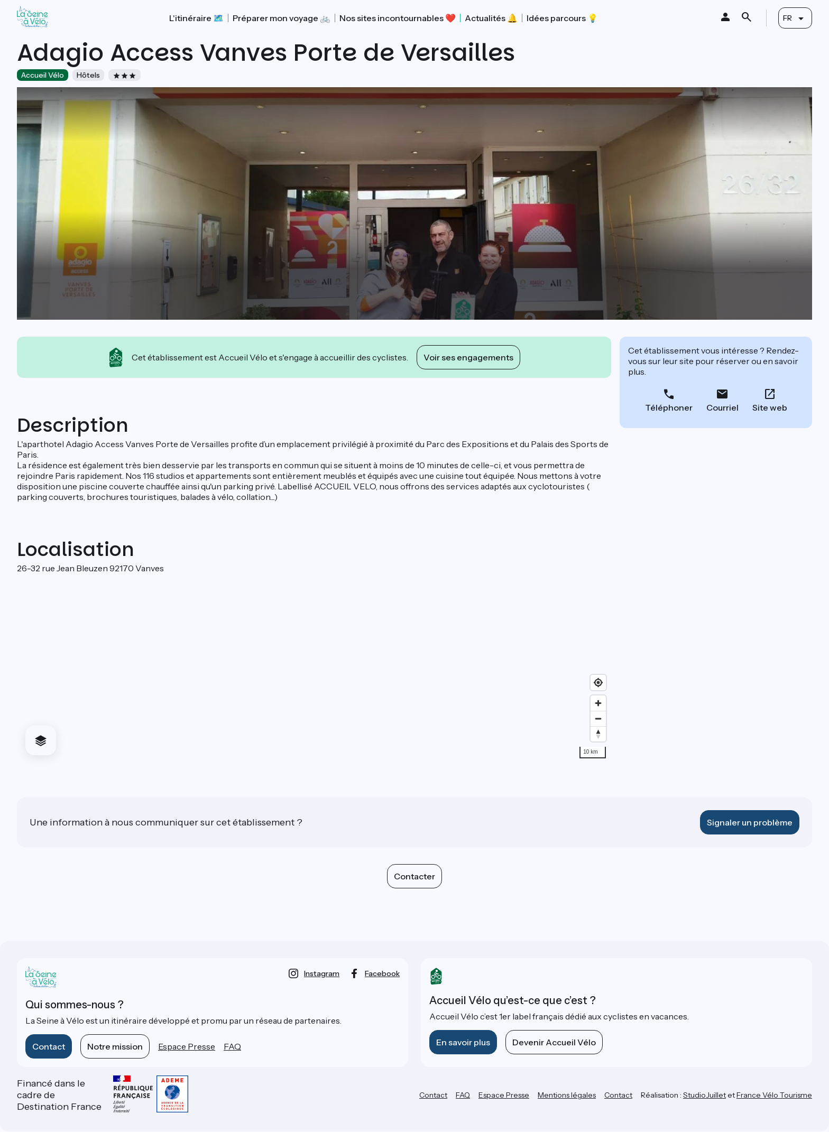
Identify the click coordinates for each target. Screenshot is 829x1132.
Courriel (722, 407)
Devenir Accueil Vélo (554, 1042)
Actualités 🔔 (491, 18)
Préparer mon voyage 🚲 (281, 18)
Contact (48, 1046)
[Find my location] (598, 682)
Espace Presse (186, 1046)
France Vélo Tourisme (774, 1095)
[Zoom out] (598, 718)
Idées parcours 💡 (562, 18)
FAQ (232, 1046)
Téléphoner (669, 407)
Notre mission (115, 1046)
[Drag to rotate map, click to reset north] (598, 733)
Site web (769, 407)
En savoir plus (463, 1042)
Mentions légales (567, 1095)
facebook (382, 973)
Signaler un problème (750, 822)
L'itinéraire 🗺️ (196, 18)
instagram (321, 973)
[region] (314, 668)
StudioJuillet (704, 1095)
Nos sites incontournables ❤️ (397, 18)
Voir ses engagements (468, 357)
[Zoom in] (598, 703)
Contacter (414, 876)
